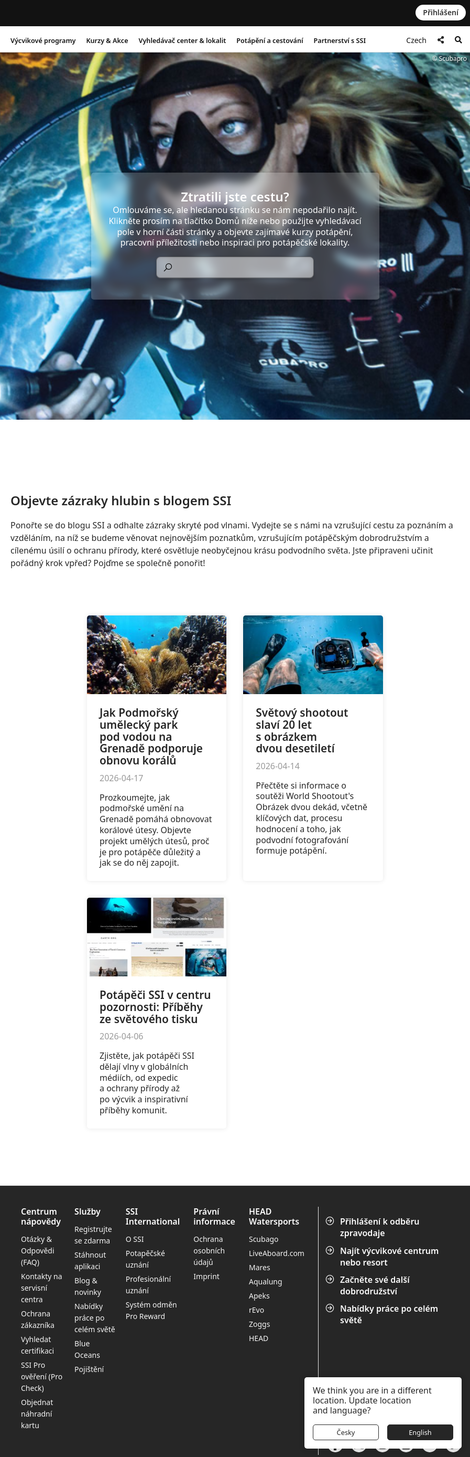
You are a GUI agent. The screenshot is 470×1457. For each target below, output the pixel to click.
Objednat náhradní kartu (37, 1413)
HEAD (258, 1338)
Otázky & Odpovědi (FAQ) (37, 1250)
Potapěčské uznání (145, 1259)
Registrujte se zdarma (93, 1235)
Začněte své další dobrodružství (368, 1285)
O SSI (135, 1239)
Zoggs (259, 1324)
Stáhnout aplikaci (90, 1260)
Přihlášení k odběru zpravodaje (373, 1227)
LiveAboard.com (276, 1253)
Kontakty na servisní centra (41, 1287)
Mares (259, 1267)
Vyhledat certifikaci (37, 1345)
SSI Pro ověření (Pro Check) (41, 1376)
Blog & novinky (87, 1286)
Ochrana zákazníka (37, 1319)
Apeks (259, 1296)
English (420, 1432)
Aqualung (265, 1281)
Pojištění (89, 1369)
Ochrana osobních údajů (209, 1250)
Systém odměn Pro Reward (151, 1310)
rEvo (256, 1310)
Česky (346, 1432)
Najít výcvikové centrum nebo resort (383, 1256)
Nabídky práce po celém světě (382, 1314)
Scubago (264, 1239)
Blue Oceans (87, 1349)
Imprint (206, 1276)
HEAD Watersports (274, 1217)
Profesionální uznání (148, 1284)
